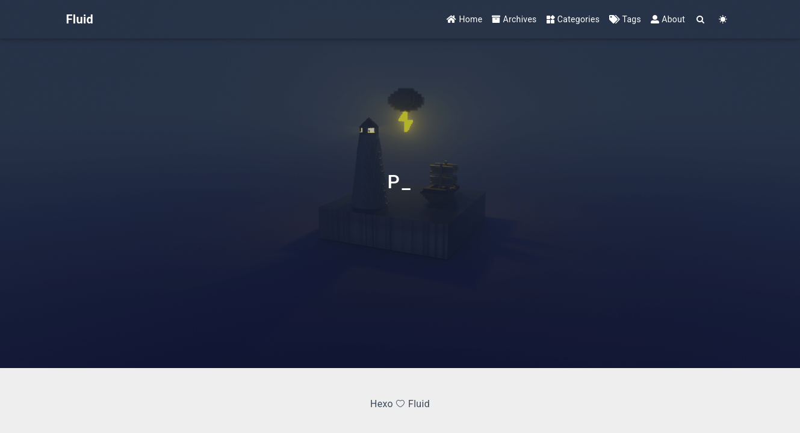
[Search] (701, 19)
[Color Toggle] (723, 19)
